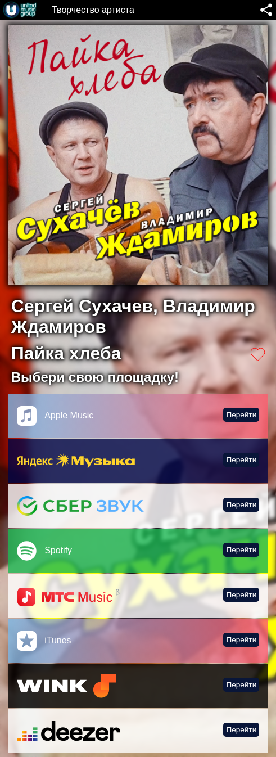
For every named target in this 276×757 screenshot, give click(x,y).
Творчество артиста (93, 10)
